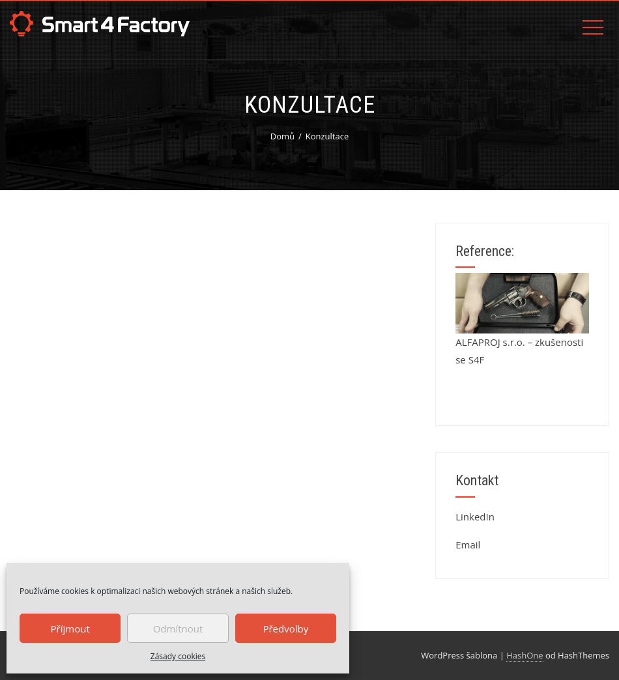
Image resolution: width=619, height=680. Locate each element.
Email (467, 544)
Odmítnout (178, 628)
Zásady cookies (178, 656)
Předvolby (285, 628)
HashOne (524, 655)
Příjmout (70, 628)
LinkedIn (475, 516)
